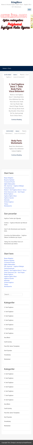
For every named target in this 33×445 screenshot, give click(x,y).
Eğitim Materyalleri (9, 184)
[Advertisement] (16, 48)
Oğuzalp (18, 218)
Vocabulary (7, 355)
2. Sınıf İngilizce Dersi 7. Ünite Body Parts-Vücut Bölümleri (16, 88)
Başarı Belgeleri (8, 178)
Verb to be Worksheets (11, 229)
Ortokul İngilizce (9, 202)
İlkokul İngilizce (8, 194)
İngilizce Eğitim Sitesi (10, 196)
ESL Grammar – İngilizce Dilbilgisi (14, 186)
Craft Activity (8, 342)
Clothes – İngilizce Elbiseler (12, 223)
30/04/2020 (9, 131)
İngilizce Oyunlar (9, 198)
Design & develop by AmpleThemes (21, 442)
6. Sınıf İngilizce (8, 324)
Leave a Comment (18, 77)
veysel (20, 237)
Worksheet (8, 133)
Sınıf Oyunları (8, 350)
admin (15, 74)
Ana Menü (7, 337)
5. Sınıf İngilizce (8, 320)
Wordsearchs (8, 206)
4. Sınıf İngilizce (8, 316)
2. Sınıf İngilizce (8, 307)
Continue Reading (16, 119)
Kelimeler (7, 200)
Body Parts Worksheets (16, 141)
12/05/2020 (7, 74)
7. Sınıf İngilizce (8, 329)
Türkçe (6, 204)
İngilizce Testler (8, 218)
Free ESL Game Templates (12, 346)
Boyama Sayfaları (9, 180)
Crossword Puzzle (9, 182)
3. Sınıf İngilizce (8, 311)
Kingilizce (16, 2)
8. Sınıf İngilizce (8, 333)
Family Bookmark (9, 188)
